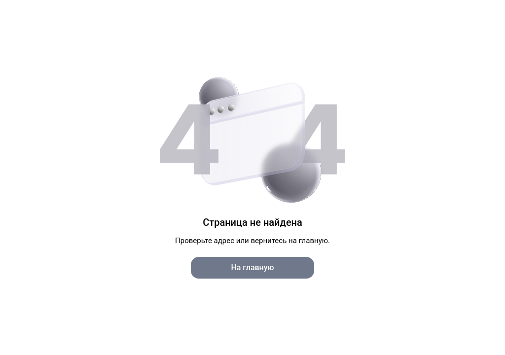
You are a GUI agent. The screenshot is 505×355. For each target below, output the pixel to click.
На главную (252, 267)
